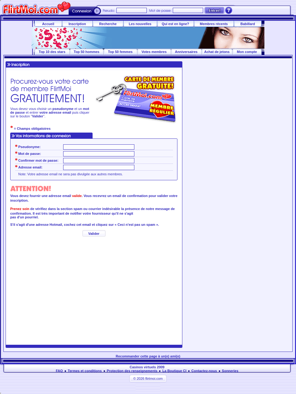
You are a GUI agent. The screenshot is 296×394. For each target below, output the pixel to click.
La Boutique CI (174, 371)
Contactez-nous (204, 371)
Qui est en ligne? (175, 24)
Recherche (107, 24)
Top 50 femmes (120, 52)
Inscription (77, 24)
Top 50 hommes (86, 52)
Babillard (247, 24)
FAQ (59, 371)
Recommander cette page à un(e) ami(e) (148, 356)
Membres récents (214, 24)
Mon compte (247, 52)
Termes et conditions (85, 371)
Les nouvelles (140, 24)
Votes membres (154, 52)
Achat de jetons (217, 52)
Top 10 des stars (52, 52)
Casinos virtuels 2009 (147, 367)
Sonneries (230, 371)
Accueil (48, 24)
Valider (93, 233)
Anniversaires (186, 52)
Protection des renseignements (132, 371)
